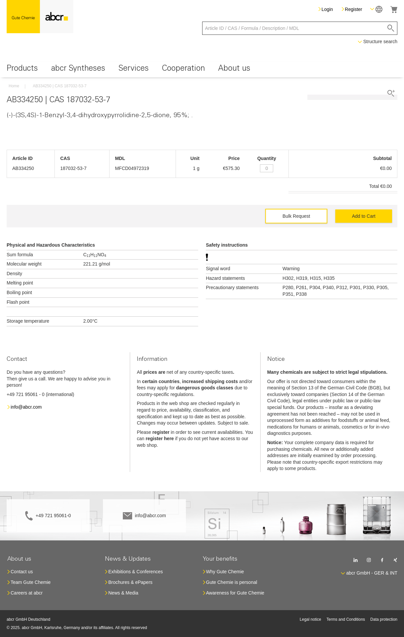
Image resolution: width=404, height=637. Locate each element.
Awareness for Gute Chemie (235, 593)
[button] (376, 9)
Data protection (383, 619)
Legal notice (310, 619)
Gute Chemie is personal (231, 582)
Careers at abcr (26, 593)
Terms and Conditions (346, 619)
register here (160, 438)
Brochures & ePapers (130, 582)
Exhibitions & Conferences (135, 571)
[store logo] (40, 16)
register (160, 432)
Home (14, 86)
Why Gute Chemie (225, 571)
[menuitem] (22, 69)
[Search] (390, 28)
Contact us (22, 571)
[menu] (202, 69)
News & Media (123, 593)
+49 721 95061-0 (53, 515)
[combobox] (300, 28)
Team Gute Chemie (31, 582)
